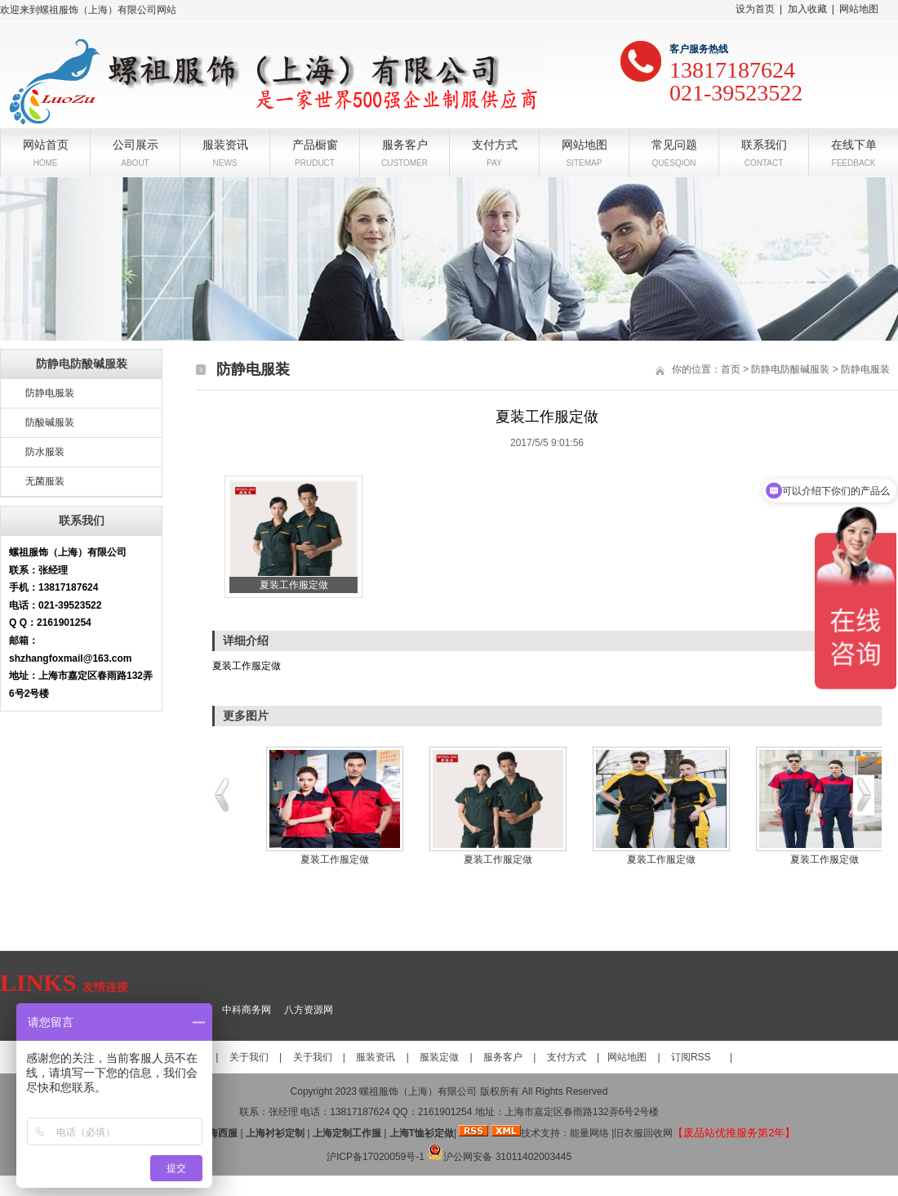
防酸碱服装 (49, 422)
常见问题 (674, 143)
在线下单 (854, 143)
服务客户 (405, 143)
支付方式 (495, 143)
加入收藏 (807, 9)
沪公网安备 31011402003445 (499, 1157)
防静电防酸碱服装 (790, 369)
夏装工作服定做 (334, 859)
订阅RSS (691, 1057)
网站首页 (46, 143)
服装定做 (439, 1057)
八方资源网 (308, 1009)
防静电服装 (49, 393)
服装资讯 (225, 143)
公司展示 (135, 143)
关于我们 (249, 1057)
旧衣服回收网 (643, 1133)
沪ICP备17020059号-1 (376, 1157)
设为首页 (755, 9)
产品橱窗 (315, 143)
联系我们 (764, 143)
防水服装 (44, 451)
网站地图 (858, 9)
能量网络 (589, 1133)
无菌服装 (44, 481)
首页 (730, 369)
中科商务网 (246, 1009)
